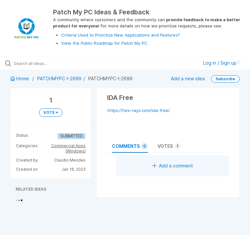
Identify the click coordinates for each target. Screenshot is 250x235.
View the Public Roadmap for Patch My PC (104, 43)
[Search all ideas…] (44, 63)
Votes (169, 146)
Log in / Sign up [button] (221, 63)
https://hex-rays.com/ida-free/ (138, 110)
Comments (130, 146)
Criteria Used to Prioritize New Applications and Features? (120, 35)
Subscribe (225, 78)
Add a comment (172, 165)
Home (20, 78)
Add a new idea (188, 78)
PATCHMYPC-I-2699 (59, 78)
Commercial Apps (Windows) (68, 148)
